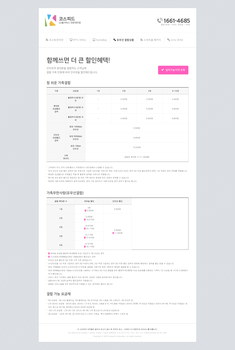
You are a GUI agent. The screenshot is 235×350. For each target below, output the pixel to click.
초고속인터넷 (54, 40)
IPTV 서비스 (78, 40)
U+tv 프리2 (175, 40)
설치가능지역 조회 (173, 70)
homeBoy (100, 40)
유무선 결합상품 (123, 40)
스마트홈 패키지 (150, 40)
